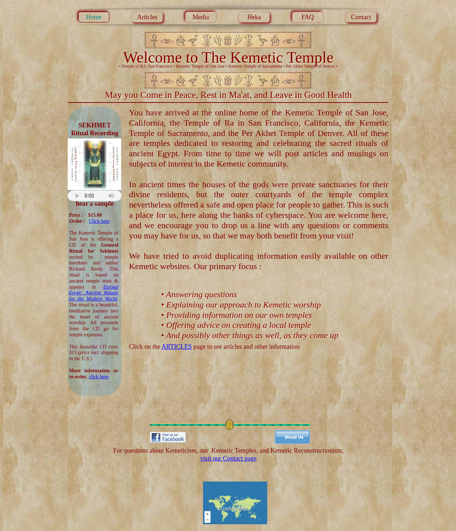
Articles (147, 17)
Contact (361, 17)
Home (94, 17)
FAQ (307, 17)
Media (201, 17)
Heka (254, 17)
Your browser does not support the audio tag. (94, 195)
